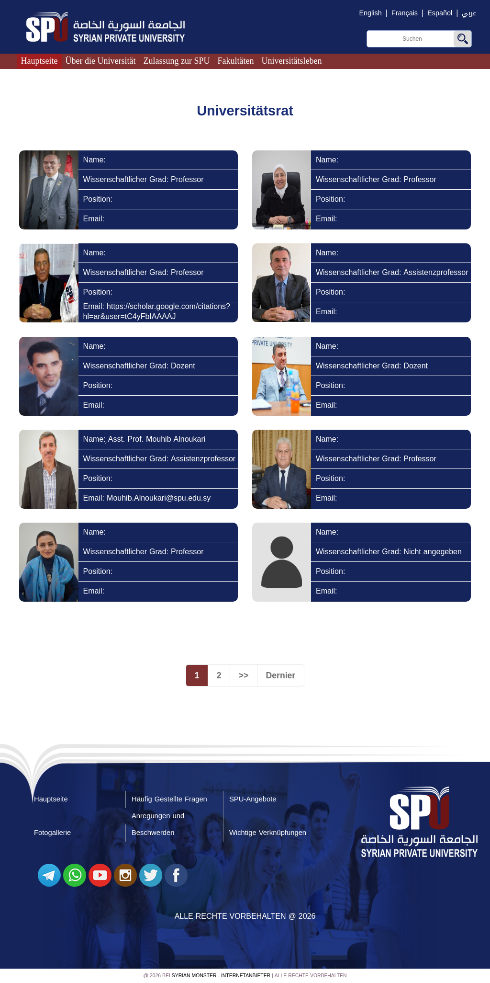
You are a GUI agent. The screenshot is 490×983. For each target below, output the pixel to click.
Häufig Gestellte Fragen (169, 799)
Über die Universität (101, 61)
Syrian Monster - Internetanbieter (221, 976)
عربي (469, 13)
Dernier (281, 675)
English (370, 13)
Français (404, 13)
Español (439, 13)
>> (244, 675)
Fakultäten (236, 61)
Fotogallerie (52, 833)
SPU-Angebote (253, 799)
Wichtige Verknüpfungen (267, 833)
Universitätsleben (292, 61)
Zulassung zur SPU (177, 61)
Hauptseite (39, 61)
